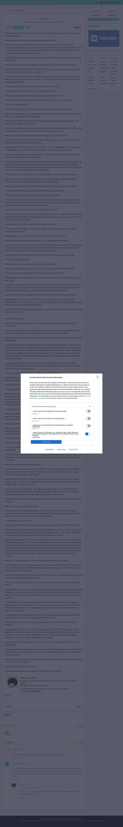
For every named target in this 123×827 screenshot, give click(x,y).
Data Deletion (49, 449)
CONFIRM (46, 442)
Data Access (61, 449)
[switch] (88, 411)
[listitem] (61, 406)
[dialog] (61, 413)
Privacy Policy (73, 449)
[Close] (98, 378)
